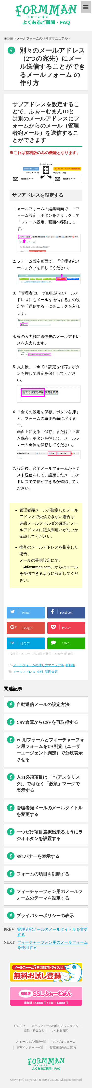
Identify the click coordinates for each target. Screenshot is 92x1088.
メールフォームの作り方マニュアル (38, 665)
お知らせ (19, 1026)
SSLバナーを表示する (37, 856)
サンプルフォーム (64, 1041)
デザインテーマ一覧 (30, 1047)
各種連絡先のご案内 (62, 1047)
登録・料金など (34, 1030)
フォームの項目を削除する (42, 874)
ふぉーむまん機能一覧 (31, 1041)
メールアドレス (24, 672)
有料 (40, 672)
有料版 (70, 665)
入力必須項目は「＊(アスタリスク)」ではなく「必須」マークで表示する (48, 784)
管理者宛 (51, 672)
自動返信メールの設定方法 (42, 704)
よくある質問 (59, 1030)
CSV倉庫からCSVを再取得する (47, 722)
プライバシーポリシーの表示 (45, 915)
